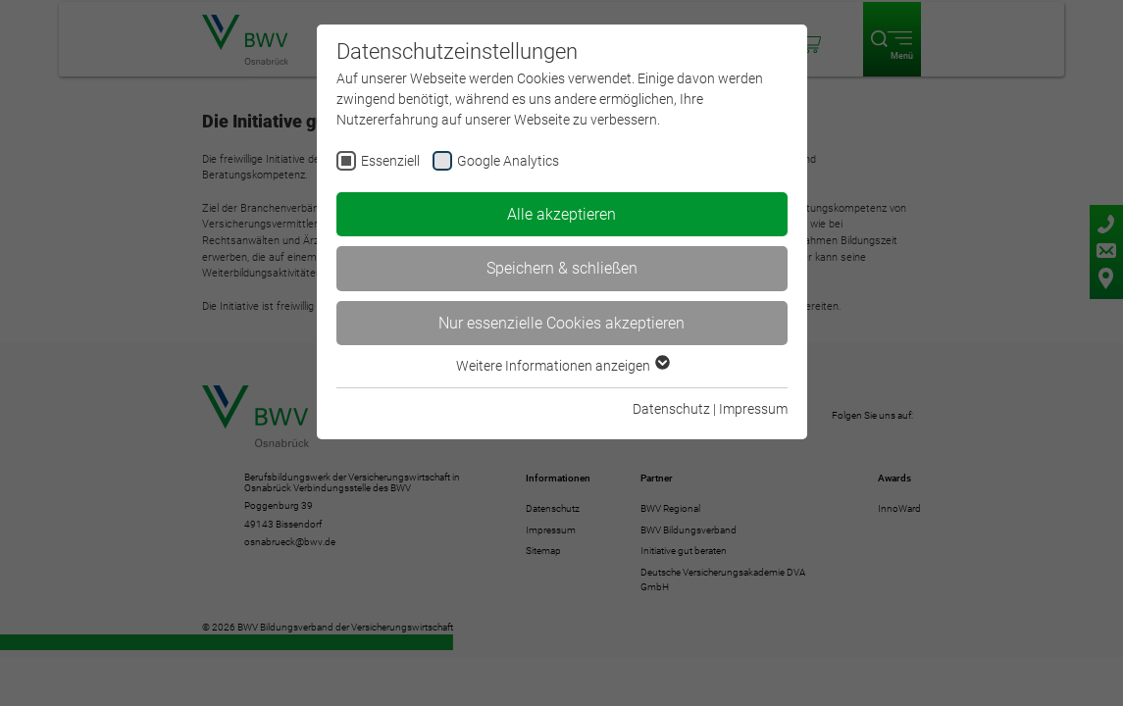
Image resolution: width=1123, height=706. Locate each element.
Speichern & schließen (562, 268)
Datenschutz (671, 409)
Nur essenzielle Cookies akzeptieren (561, 323)
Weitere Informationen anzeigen (562, 366)
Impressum (753, 409)
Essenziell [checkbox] (390, 161)
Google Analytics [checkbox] (508, 161)
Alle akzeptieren (561, 214)
